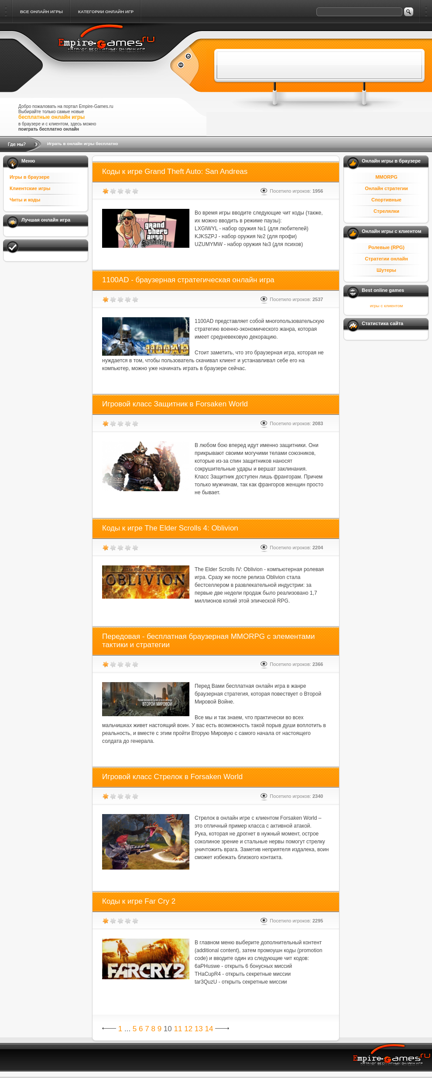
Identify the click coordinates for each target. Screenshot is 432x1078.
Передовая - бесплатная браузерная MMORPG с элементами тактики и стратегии (208, 640)
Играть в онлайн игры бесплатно (82, 143)
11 (178, 1029)
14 (209, 1029)
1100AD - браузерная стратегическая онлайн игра (188, 280)
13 (199, 1029)
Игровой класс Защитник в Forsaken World (175, 404)
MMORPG (386, 177)
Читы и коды (25, 199)
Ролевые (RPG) (386, 247)
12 (188, 1029)
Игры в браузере (29, 177)
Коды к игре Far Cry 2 (138, 901)
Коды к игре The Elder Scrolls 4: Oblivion (170, 528)
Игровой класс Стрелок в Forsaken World (172, 777)
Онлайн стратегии (386, 188)
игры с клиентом (386, 305)
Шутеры (386, 270)
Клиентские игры (30, 188)
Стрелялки (386, 211)
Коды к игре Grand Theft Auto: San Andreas (174, 171)
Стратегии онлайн (386, 258)
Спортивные (386, 199)
